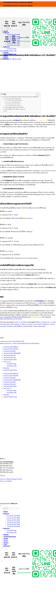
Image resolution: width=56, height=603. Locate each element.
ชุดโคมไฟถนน (14, 324)
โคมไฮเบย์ (6, 32)
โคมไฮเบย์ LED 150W (13, 524)
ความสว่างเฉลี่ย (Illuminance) (13, 102)
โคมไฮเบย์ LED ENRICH (10, 347)
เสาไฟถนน (23, 324)
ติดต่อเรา (5, 543)
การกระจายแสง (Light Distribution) (14, 100)
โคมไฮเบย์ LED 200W (13, 522)
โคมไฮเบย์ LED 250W (13, 520)
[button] (6, 546)
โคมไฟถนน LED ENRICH (14, 326)
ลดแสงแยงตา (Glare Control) (13, 103)
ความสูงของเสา (45, 322)
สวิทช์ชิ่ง (5, 539)
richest (19, 59)
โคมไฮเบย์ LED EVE (9, 355)
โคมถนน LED (37, 324)
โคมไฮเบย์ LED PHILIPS (10, 349)
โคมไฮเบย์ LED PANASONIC (12, 353)
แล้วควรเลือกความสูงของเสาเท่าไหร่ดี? (14, 107)
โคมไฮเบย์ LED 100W (13, 45)
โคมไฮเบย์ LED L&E (9, 357)
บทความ (5, 57)
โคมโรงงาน (6, 47)
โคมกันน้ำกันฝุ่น (11, 49)
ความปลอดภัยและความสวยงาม (14, 105)
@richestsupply (23, 41)
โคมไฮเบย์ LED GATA (9, 359)
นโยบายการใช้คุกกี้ (5, 481)
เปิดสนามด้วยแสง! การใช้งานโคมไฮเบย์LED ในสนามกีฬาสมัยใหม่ (19, 343)
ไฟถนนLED (41, 326)
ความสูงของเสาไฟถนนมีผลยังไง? (13, 98)
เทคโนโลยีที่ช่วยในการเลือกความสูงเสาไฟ (15, 109)
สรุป (6, 111)
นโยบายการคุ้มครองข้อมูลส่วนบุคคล (11, 479)
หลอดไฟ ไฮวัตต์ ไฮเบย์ (10, 370)
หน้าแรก (5, 31)
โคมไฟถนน (6, 50)
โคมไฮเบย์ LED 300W (13, 518)
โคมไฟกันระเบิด (11, 51)
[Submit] (4, 510)
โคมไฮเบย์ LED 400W (13, 34)
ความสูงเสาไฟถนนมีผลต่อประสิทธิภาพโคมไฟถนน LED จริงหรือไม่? (20, 97)
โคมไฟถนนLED (27, 326)
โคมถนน (29, 324)
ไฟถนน (18, 120)
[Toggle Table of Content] (37, 94)
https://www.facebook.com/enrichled (11, 319)
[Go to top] (0, 505)
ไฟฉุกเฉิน (5, 52)
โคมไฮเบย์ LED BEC (9, 351)
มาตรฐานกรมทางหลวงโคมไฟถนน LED (12, 341)
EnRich (37, 322)
